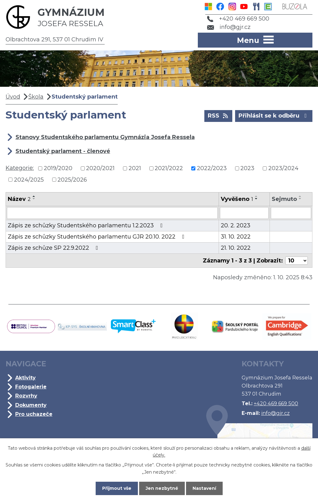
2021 (135, 168)
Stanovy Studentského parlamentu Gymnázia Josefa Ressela (105, 137)
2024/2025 (29, 179)
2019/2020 (58, 168)
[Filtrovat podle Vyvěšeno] (244, 213)
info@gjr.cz (229, 27)
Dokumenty (31, 405)
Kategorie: (20, 168)
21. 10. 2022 (236, 247)
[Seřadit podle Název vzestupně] (34, 196)
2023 (247, 168)
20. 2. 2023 (235, 225)
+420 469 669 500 (238, 18)
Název (19, 199)
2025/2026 (72, 179)
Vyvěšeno (237, 199)
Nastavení (204, 488)
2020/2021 (100, 168)
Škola (35, 96)
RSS (218, 115)
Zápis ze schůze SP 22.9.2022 (54, 247)
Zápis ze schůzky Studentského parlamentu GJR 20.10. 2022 (97, 236)
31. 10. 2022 (236, 236)
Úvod (13, 96)
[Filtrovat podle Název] (112, 213)
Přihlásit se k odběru (273, 115)
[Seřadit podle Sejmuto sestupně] (300, 198)
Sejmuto (284, 199)
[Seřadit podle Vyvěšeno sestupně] (256, 198)
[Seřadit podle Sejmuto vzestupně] (300, 196)
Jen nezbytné (162, 488)
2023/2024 (283, 168)
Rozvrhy (26, 395)
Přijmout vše (116, 488)
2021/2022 (169, 168)
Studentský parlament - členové (63, 151)
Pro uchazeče (33, 414)
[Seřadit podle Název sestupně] (34, 198)
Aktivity (25, 377)
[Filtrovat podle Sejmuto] (291, 213)
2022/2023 (212, 168)
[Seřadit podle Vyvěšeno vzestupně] (256, 196)
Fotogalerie (31, 386)
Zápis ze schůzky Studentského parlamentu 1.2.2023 (86, 225)
